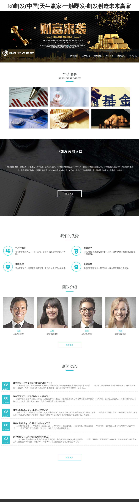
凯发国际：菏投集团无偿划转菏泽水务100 (32, 385)
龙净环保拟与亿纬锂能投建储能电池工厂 (32, 439)
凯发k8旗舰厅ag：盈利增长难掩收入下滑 (31, 425)
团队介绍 (121, 56)
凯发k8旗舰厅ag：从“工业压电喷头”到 (30, 412)
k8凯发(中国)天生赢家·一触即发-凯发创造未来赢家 (69, 6)
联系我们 (133, 56)
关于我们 (86, 56)
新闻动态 (98, 56)
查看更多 (69, 196)
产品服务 (109, 56)
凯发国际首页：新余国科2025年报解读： (32, 399)
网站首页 (74, 56)
